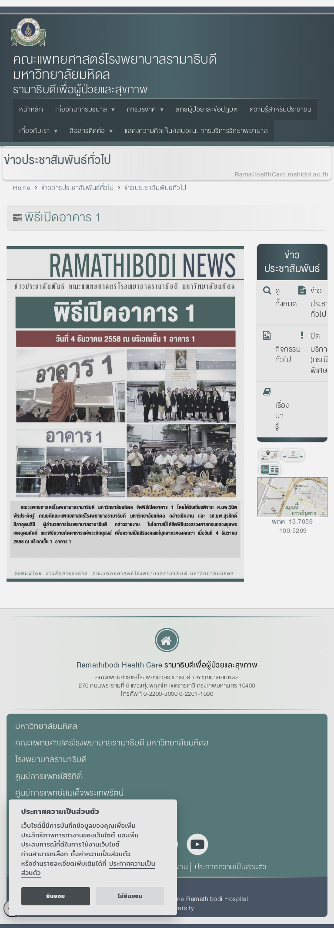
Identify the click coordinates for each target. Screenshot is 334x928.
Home (21, 187)
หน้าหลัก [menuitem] (31, 109)
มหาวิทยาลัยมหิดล (46, 726)
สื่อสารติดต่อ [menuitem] (89, 133)
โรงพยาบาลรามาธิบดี (51, 759)
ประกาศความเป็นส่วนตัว (231, 866)
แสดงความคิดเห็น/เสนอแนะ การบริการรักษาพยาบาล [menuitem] (196, 130)
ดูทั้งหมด (281, 297)
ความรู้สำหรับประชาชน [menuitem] (280, 109)
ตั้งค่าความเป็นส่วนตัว (101, 854)
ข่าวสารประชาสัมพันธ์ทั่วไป (77, 187)
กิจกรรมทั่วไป (281, 348)
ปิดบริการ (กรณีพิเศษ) (316, 353)
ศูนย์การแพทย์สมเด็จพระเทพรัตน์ (69, 793)
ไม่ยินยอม (130, 896)
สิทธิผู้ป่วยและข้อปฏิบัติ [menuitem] (206, 109)
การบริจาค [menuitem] (143, 112)
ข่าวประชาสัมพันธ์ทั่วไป (54, 160)
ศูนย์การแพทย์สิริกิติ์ (48, 776)
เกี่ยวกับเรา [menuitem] (36, 133)
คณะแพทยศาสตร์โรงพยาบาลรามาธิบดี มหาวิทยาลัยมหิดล (115, 67)
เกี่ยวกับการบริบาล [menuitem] (83, 112)
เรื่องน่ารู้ (281, 409)
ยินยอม (55, 896)
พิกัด (278, 521)
